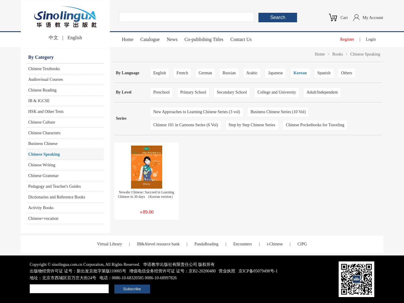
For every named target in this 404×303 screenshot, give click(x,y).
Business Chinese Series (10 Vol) (277, 112)
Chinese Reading (42, 90)
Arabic (252, 73)
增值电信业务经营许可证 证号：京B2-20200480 (172, 271)
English (74, 37)
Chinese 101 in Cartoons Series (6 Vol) (185, 125)
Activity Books (40, 208)
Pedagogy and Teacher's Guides (54, 186)
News (172, 39)
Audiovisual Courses (45, 79)
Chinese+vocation (43, 218)
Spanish (323, 73)
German (205, 73)
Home (127, 39)
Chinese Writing (41, 165)
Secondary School (232, 92)
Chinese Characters (44, 133)
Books (337, 54)
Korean (300, 73)
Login (371, 39)
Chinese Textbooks (44, 69)
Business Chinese (42, 143)
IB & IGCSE (39, 101)
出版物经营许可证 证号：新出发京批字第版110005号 (78, 271)
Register (347, 39)
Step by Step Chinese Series (252, 125)
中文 (53, 37)
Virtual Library (109, 244)
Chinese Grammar (43, 175)
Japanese (275, 73)
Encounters (242, 244)
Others (346, 73)
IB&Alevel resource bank (158, 244)
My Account (372, 17)
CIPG (302, 244)
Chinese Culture (41, 122)
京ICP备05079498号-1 (258, 271)
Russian (229, 73)
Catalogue (150, 39)
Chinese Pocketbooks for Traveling (315, 125)
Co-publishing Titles (203, 39)
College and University (277, 92)
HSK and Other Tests (46, 111)
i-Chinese (275, 244)
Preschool (161, 92)
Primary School (193, 92)
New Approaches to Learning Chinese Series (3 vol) (196, 112)
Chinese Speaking (44, 154)
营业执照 (227, 271)
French (182, 73)
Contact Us (241, 39)
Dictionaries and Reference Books (56, 197)
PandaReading (206, 244)
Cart (344, 17)
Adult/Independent (322, 92)
